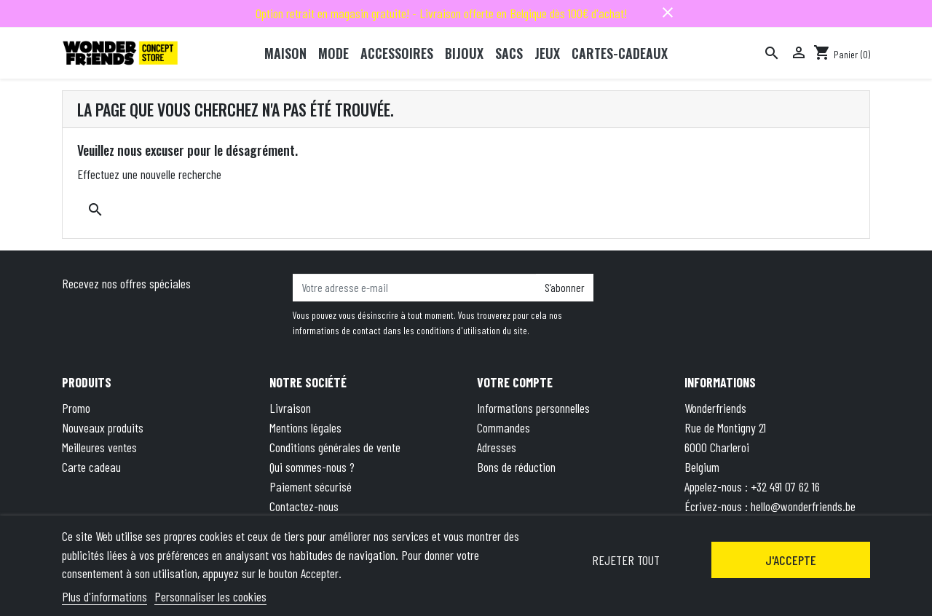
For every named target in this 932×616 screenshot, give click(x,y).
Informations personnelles (533, 408)
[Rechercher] (772, 53)
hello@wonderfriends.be (803, 506)
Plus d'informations (104, 596)
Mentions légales (305, 427)
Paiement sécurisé (310, 486)
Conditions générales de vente (334, 447)
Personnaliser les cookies (210, 596)
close (667, 12)
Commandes (503, 427)
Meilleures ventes (99, 447)
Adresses (496, 447)
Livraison (290, 408)
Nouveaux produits (102, 427)
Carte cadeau (91, 467)
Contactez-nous (304, 506)
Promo (76, 408)
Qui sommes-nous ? (312, 467)
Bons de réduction (516, 467)
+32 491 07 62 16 (785, 486)
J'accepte (790, 560)
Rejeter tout (626, 560)
